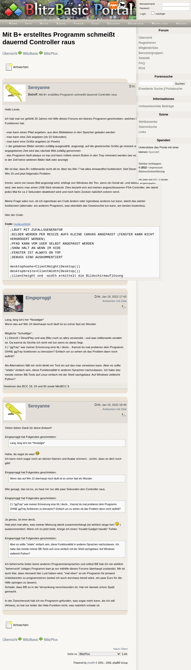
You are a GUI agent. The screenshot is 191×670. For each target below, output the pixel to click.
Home (13, 23)
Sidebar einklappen (150, 163)
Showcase (136, 23)
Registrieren (147, 42)
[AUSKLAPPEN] (22, 224)
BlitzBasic (30, 53)
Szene (61, 23)
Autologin (160, 13)
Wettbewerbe (148, 121)
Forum (79, 23)
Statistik (144, 58)
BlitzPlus (51, 53)
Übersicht (9, 53)
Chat (95, 23)
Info (28, 23)
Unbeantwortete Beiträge (156, 106)
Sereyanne (39, 87)
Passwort (144, 8)
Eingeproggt (38, 297)
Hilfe (44, 23)
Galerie (113, 23)
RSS (142, 68)
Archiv (181, 23)
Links (142, 132)
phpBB (91, 662)
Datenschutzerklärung (152, 171)
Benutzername (147, 3)
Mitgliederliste (148, 48)
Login (143, 13)
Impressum (155, 167)
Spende (154, 151)
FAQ (142, 63)
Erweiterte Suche (151, 88)
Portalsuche (173, 88)
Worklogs (160, 23)
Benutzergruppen (151, 53)
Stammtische (148, 127)
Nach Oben (120, 648)
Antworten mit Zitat (114, 300)
